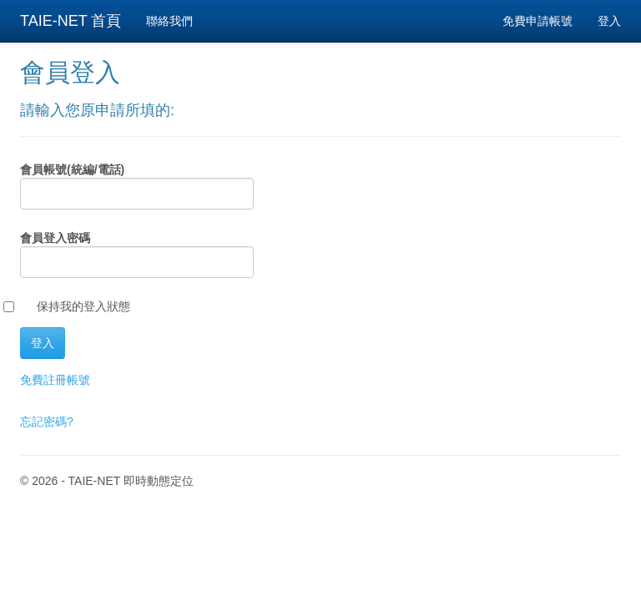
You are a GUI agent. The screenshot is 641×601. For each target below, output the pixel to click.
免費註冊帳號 (55, 379)
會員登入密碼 (55, 238)
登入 (609, 21)
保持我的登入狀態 (83, 306)
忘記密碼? (46, 421)
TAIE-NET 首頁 (70, 21)
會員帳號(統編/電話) (72, 169)
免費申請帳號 (537, 21)
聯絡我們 (169, 21)
